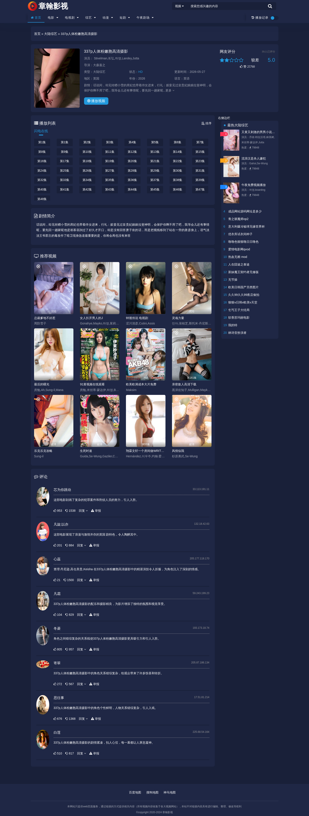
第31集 (200, 170)
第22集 (177, 161)
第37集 (155, 180)
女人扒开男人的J (91, 318)
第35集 (110, 180)
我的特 (232, 325)
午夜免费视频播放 (253, 185)
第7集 (200, 142)
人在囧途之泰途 (239, 264)
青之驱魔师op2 (238, 219)
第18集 (87, 161)
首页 (36, 17)
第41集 (64, 189)
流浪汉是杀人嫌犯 (253, 158)
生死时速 (86, 451)
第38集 (177, 180)
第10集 (87, 151)
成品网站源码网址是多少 (245, 211)
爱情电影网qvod (239, 249)
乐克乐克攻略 (43, 451)
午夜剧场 (145, 17)
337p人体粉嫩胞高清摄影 (106, 51)
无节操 (232, 279)
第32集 (42, 180)
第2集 (87, 142)
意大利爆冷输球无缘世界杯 (246, 226)
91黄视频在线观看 (92, 384)
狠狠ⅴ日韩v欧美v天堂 (242, 302)
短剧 (125, 17)
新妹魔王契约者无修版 (243, 272)
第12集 (132, 151)
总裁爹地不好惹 (44, 318)
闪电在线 (41, 131)
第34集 (87, 180)
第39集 (200, 180)
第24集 (42, 170)
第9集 (65, 151)
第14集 (177, 151)
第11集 (110, 151)
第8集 (42, 151)
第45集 (155, 189)
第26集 (87, 170)
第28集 (132, 170)
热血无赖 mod (237, 257)
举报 (96, 510)
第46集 (177, 189)
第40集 (42, 189)
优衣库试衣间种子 (240, 234)
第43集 (110, 189)
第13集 (155, 151)
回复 (83, 510)
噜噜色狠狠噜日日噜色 (243, 241)
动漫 (107, 17)
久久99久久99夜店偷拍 (243, 294)
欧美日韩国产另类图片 (243, 287)
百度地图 (135, 792)
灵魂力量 (178, 318)
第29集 (155, 170)
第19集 (110, 161)
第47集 (200, 189)
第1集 (42, 142)
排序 (207, 123)
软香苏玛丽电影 (239, 317)
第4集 (132, 142)
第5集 (155, 142)
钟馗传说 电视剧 (137, 318)
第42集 (87, 189)
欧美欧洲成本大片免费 (141, 384)
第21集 (155, 161)
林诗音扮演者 (237, 332)
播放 (96, 101)
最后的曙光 (41, 384)
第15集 (200, 151)
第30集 (177, 170)
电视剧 (72, 17)
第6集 (178, 142)
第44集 (132, 189)
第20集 (132, 161)
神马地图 (170, 792)
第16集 (42, 161)
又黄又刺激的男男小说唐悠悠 (258, 132)
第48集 (42, 199)
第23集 (200, 161)
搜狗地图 (152, 792)
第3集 (110, 142)
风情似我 (178, 451)
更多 (169, 90)
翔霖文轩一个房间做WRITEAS (145, 451)
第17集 (64, 161)
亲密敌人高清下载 (184, 384)
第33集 (64, 180)
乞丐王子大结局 (239, 310)
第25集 (64, 170)
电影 (53, 17)
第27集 (110, 170)
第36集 (132, 180)
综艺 (90, 17)
